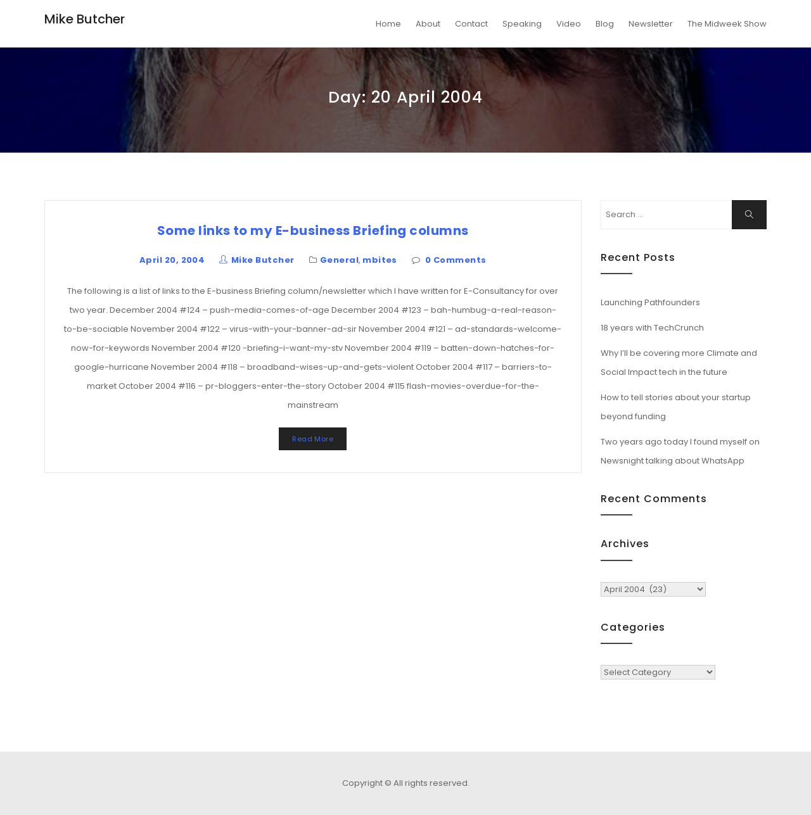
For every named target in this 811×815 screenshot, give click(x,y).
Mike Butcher (84, 19)
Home (388, 24)
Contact (471, 24)
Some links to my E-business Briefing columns (313, 230)
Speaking (522, 24)
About (428, 24)
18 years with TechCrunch (652, 328)
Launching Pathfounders (650, 302)
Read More (312, 439)
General (339, 260)
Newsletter (651, 24)
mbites (379, 260)
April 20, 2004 (172, 260)
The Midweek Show (727, 24)
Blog (605, 24)
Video (568, 24)
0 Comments (456, 260)
